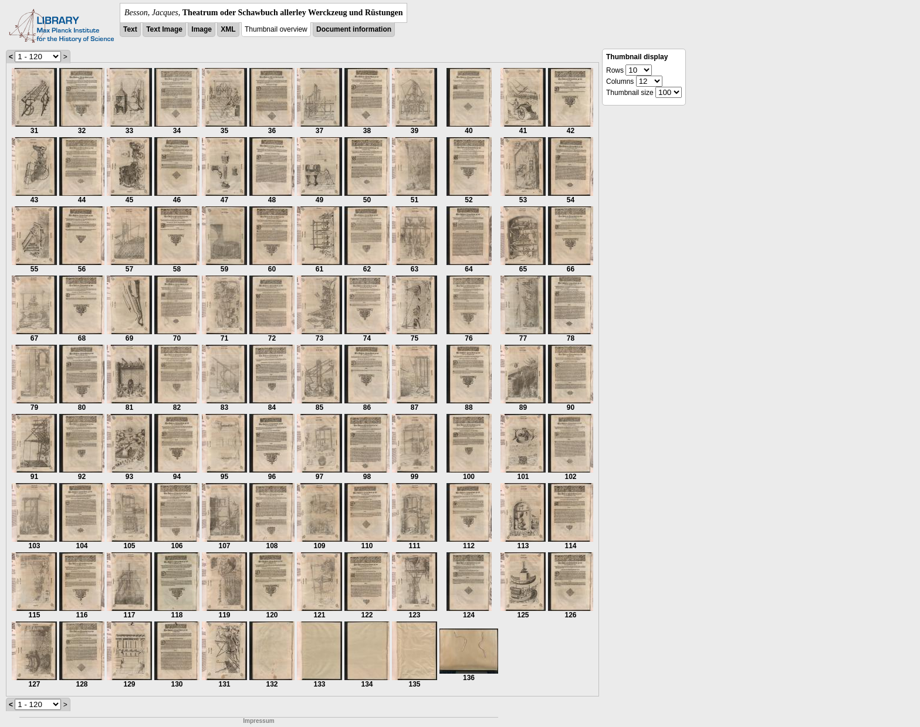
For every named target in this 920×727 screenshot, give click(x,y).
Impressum (258, 721)
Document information (353, 29)
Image (201, 29)
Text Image (164, 29)
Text (130, 29)
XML (228, 29)
